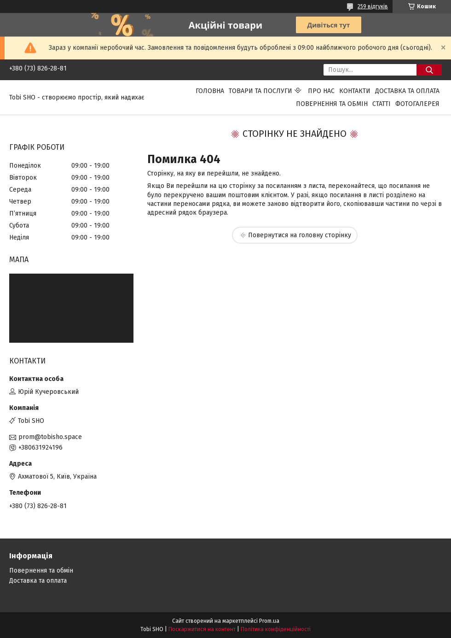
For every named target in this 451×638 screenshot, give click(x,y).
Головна (210, 91)
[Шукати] (429, 70)
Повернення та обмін (332, 104)
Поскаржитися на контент (202, 629)
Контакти (354, 91)
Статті (381, 104)
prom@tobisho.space (50, 437)
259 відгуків (373, 6)
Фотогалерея (417, 104)
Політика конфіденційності (276, 629)
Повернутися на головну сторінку (299, 235)
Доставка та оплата (407, 91)
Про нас (321, 91)
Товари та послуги (260, 91)
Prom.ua (269, 621)
